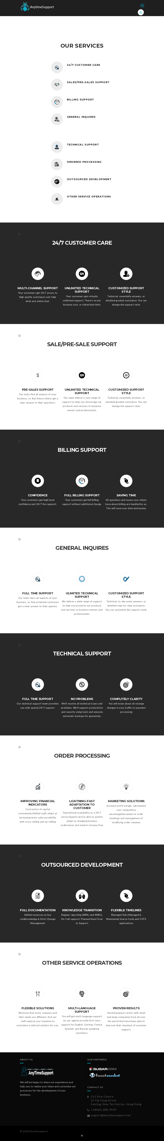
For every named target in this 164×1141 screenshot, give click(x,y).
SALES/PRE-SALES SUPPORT (88, 82)
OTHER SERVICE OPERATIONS (89, 196)
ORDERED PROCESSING (84, 161)
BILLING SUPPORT (80, 99)
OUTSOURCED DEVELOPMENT (89, 179)
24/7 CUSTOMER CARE (84, 64)
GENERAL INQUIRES (81, 116)
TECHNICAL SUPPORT (83, 144)
